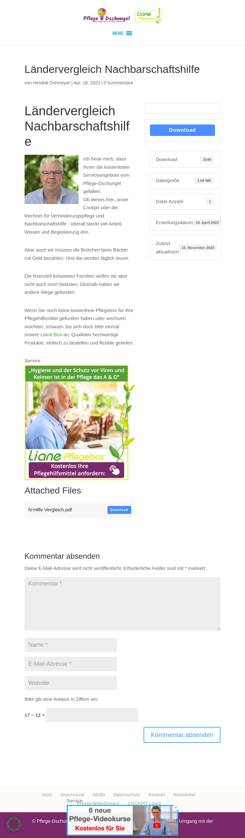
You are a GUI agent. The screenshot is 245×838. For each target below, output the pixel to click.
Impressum (73, 794)
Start (47, 794)
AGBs (99, 794)
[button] (117, 33)
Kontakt (156, 794)
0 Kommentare (118, 82)
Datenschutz (127, 794)
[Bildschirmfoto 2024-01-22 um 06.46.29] (80, 476)
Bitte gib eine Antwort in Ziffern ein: (62, 699)
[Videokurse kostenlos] (122, 834)
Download (119, 510)
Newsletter (184, 794)
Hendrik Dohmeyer (51, 82)
